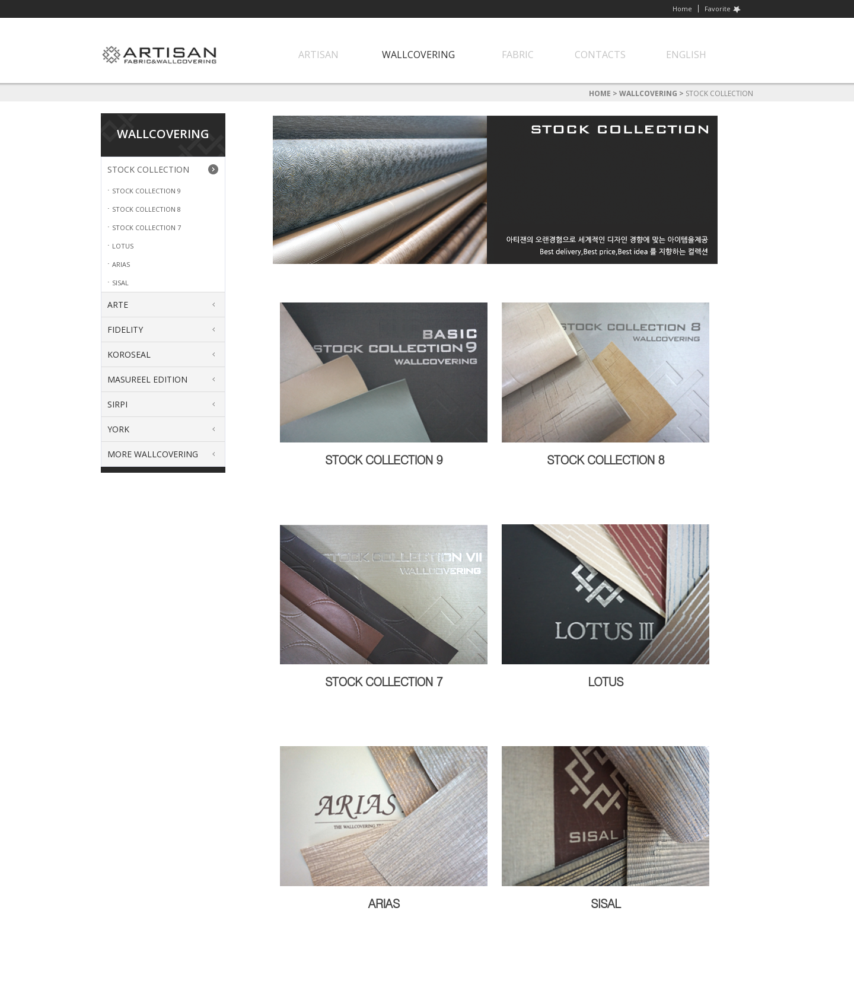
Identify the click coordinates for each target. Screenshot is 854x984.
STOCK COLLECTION (148, 169)
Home (682, 8)
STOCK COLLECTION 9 (146, 190)
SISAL (120, 282)
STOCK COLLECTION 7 (146, 227)
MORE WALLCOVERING (152, 454)
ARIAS (121, 264)
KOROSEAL (129, 354)
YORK (118, 429)
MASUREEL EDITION (147, 379)
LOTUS (122, 245)
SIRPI (117, 404)
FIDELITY (125, 329)
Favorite (723, 8)
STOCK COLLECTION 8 (146, 209)
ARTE (117, 304)
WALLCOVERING (648, 93)
